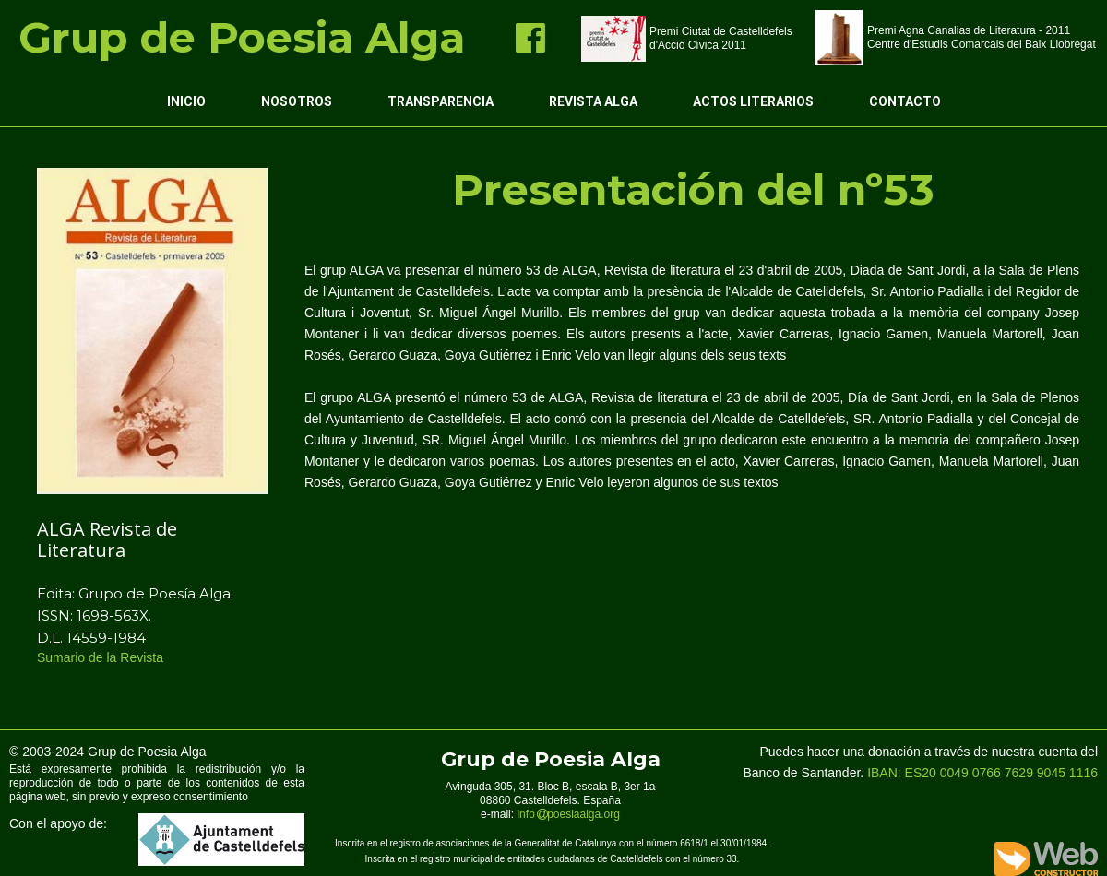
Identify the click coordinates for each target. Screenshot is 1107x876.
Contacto (905, 101)
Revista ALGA (593, 101)
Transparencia (440, 101)
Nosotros (296, 101)
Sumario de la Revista (102, 657)
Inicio (186, 101)
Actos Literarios (753, 101)
